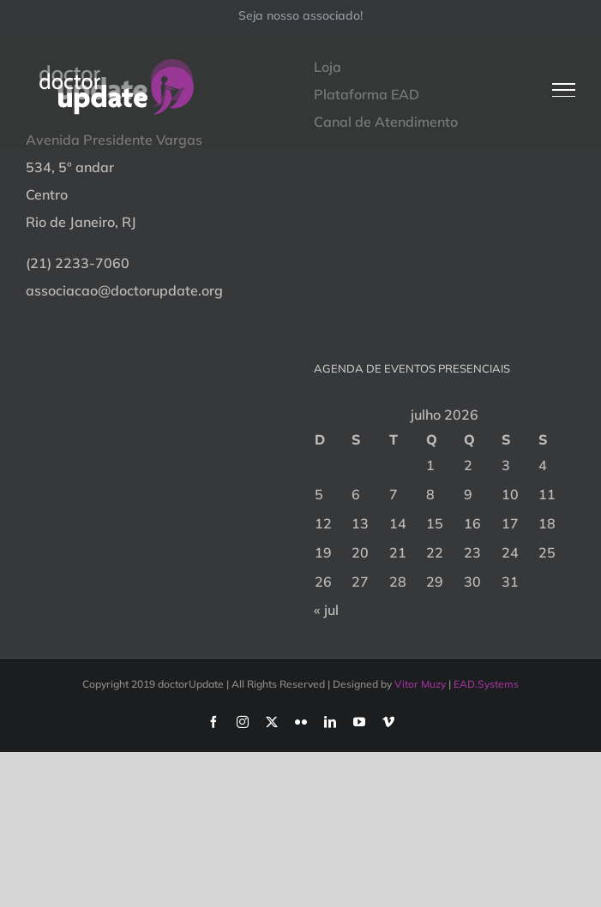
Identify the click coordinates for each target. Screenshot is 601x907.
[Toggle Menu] (564, 90)
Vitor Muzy (420, 683)
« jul (326, 609)
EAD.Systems (486, 683)
